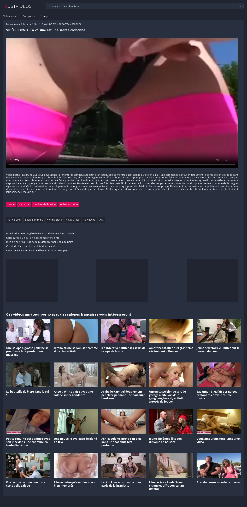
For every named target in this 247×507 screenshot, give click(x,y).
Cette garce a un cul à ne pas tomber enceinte (32, 237)
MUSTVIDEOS (17, 6)
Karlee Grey (14, 219)
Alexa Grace (72, 219)
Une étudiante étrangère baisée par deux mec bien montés (40, 233)
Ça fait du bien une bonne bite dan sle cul (30, 246)
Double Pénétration (44, 204)
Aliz (101, 219)
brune (11, 204)
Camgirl (44, 16)
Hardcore (24, 204)
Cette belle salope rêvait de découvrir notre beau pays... (38, 250)
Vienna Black (54, 219)
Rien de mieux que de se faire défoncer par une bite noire (39, 242)
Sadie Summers (34, 219)
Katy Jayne (89, 219)
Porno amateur (13, 24)
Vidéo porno (10, 16)
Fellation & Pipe (30, 24)
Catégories (29, 16)
